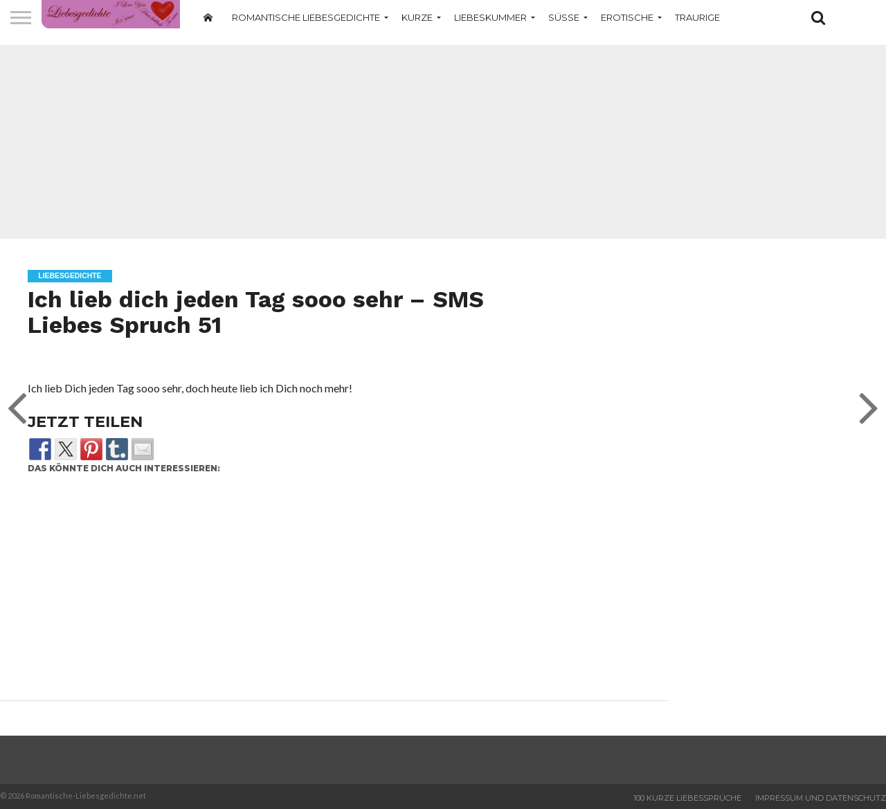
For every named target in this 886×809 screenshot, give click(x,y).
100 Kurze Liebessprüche (687, 798)
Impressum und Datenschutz (820, 798)
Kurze (417, 17)
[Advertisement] (443, 142)
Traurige (697, 17)
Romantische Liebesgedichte (306, 17)
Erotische (627, 17)
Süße (563, 17)
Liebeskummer (490, 17)
